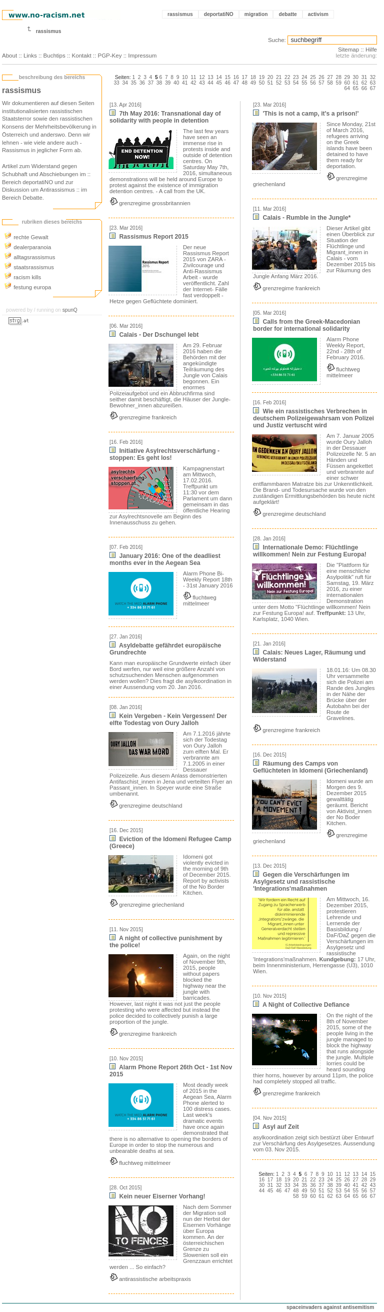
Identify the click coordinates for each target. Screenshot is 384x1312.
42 (193, 83)
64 (347, 88)
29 (347, 77)
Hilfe (371, 50)
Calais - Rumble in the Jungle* (301, 217)
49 (253, 83)
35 (133, 83)
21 (279, 77)
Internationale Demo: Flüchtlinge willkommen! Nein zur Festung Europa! (309, 551)
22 (287, 77)
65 (355, 88)
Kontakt (82, 56)
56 (313, 83)
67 (373, 88)
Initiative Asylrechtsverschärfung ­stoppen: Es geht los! (165, 454)
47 (236, 83)
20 (270, 77)
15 (227, 77)
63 (373, 83)
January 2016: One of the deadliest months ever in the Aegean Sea (165, 559)
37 (151, 83)
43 (201, 83)
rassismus (180, 14)
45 (219, 83)
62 (364, 83)
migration (256, 14)
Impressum (142, 56)
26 (321, 77)
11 (193, 77)
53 (287, 83)
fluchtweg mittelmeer (199, 600)
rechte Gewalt (26, 237)
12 (201, 77)
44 (210, 83)
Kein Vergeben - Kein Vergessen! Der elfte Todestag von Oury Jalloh (168, 720)
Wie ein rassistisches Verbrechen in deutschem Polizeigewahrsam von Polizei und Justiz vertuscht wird (313, 418)
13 (210, 77)
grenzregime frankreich (143, 417)
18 (253, 77)
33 (116, 83)
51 (270, 83)
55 (304, 83)
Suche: (277, 40)
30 (355, 77)
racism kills (22, 277)
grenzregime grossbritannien (150, 203)
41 (185, 83)
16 (236, 77)
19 (261, 77)
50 (261, 83)
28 (338, 77)
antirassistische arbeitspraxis (150, 1279)
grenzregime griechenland (147, 905)
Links (30, 56)
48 (245, 83)
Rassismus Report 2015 (149, 236)
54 (295, 83)
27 (329, 77)
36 (142, 83)
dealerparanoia (27, 247)
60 (347, 83)
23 (295, 77)
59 (338, 83)
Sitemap (348, 50)
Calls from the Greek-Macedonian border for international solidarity (306, 325)
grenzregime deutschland (146, 806)
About (9, 56)
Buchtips (55, 56)
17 (245, 77)
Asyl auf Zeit (276, 1126)
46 (227, 83)
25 (313, 77)
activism (318, 14)
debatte (287, 14)
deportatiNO (219, 14)
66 (364, 88)
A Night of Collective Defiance (301, 1004)
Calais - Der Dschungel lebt (154, 334)
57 (321, 83)
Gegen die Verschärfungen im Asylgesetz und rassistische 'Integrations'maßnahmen (301, 881)
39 (167, 83)
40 (176, 83)
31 (364, 77)
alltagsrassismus (29, 257)
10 (185, 77)
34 (125, 83)
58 (329, 83)
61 (355, 83)
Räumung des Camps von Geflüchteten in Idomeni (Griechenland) (310, 767)
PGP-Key (110, 56)
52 (279, 83)
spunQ (70, 310)
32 (373, 77)
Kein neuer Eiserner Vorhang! (158, 1196)
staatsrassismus (29, 267)
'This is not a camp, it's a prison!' (306, 113)
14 (219, 77)
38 (159, 83)
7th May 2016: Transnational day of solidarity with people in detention (165, 117)
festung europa (27, 287)
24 (304, 77)
